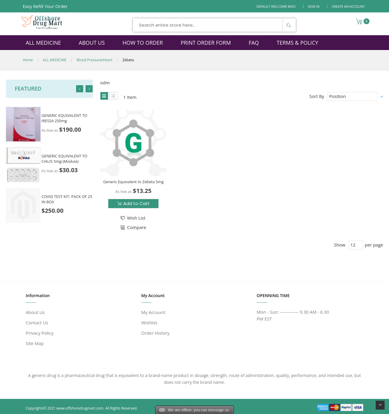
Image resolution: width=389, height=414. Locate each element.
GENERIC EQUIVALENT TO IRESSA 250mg (64, 117)
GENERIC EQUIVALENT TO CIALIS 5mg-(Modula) (64, 158)
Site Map (35, 343)
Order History (155, 333)
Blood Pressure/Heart (94, 59)
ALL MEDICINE (54, 59)
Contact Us (37, 323)
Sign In (314, 6)
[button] (132, 218)
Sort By (316, 96)
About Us (35, 312)
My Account (153, 312)
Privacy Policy (40, 333)
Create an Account (348, 6)
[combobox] (214, 25)
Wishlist (149, 323)
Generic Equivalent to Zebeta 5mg (133, 181)
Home (28, 59)
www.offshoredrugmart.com (80, 408)
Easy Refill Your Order (45, 6)
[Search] (288, 25)
